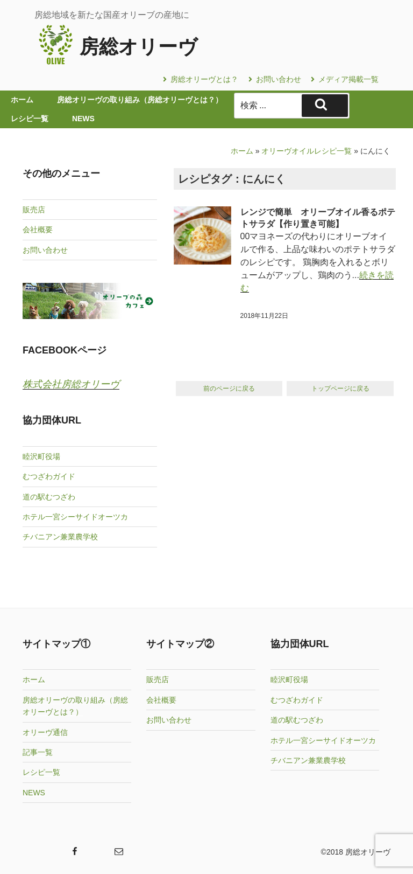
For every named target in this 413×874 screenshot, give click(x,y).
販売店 (34, 209)
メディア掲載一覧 (345, 79)
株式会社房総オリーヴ (71, 384)
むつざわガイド (49, 476)
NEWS (34, 792)
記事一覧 (38, 752)
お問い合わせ (274, 79)
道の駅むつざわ (49, 497)
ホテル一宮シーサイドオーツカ (75, 516)
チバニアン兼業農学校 (60, 536)
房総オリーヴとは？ (200, 79)
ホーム (242, 151)
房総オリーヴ (138, 47)
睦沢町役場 (41, 456)
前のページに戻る (229, 388)
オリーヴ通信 (45, 732)
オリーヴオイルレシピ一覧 (306, 151)
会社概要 (38, 229)
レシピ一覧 (41, 772)
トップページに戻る (340, 388)
